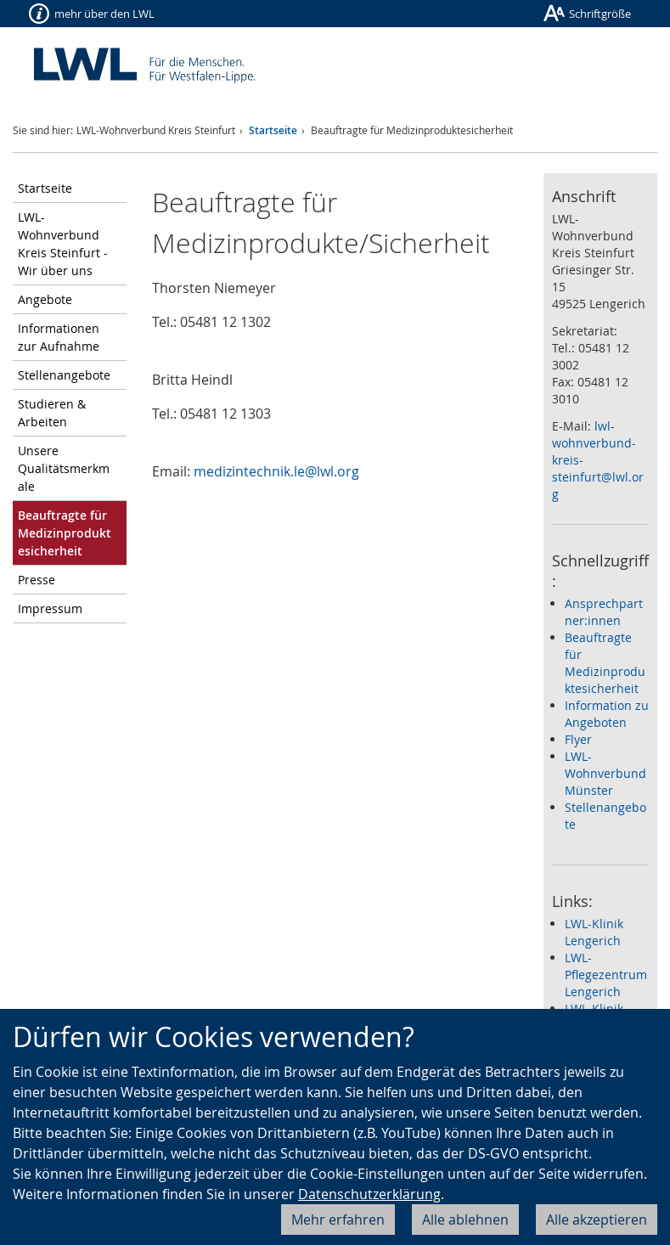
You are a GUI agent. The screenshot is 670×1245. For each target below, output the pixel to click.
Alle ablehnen (465, 1219)
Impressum (50, 608)
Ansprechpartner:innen (604, 611)
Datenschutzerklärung (369, 1194)
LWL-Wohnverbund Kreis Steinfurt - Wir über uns (63, 244)
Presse (36, 580)
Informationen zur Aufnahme (58, 337)
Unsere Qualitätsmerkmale (64, 468)
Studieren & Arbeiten (52, 413)
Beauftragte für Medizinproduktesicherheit (605, 662)
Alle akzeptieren (596, 1219)
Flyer (578, 739)
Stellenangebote (64, 375)
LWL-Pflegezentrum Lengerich (606, 974)
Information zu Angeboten (607, 713)
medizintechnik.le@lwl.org (276, 471)
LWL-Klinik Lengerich (594, 932)
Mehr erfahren (338, 1219)
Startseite (273, 130)
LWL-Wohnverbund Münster (605, 773)
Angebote (45, 299)
